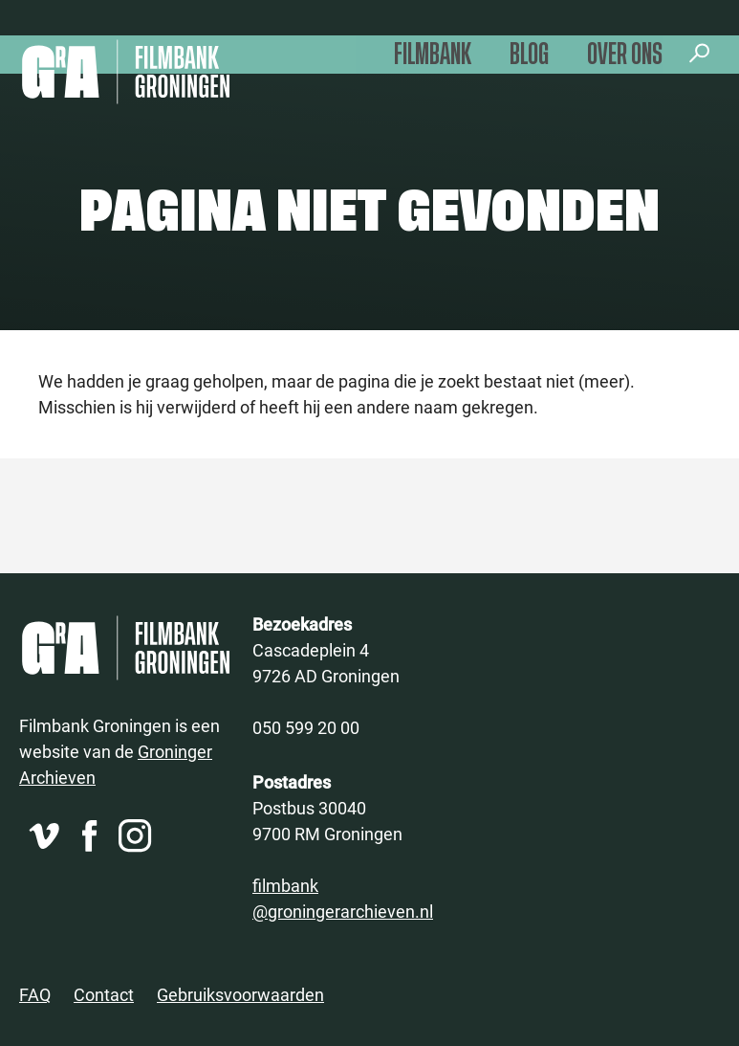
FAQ (35, 994)
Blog (529, 55)
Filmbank (432, 55)
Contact (104, 994)
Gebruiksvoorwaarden (240, 994)
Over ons (625, 55)
